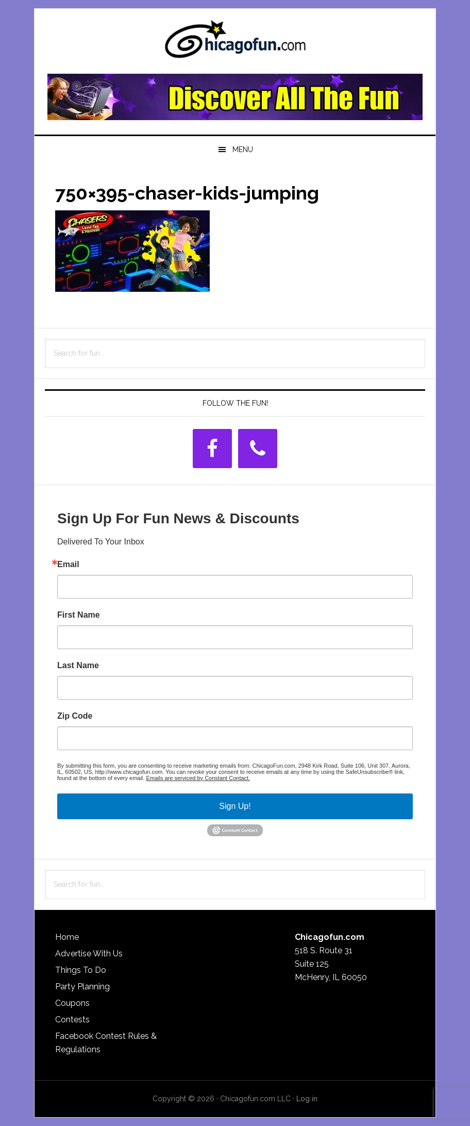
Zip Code (74, 716)
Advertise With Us (89, 953)
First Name (78, 615)
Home (67, 937)
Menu (242, 149)
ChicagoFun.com (235, 42)
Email (68, 564)
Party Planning (82, 986)
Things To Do (80, 970)
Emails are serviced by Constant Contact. (198, 778)
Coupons (72, 1003)
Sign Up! (234, 806)
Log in (306, 1099)
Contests (72, 1019)
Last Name (78, 665)
